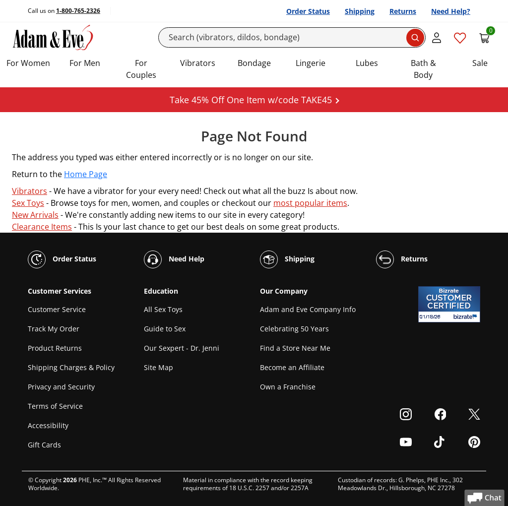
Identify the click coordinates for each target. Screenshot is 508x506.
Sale (480, 63)
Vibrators (197, 63)
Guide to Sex (165, 328)
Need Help (174, 259)
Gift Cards (44, 444)
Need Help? (450, 11)
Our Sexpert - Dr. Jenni (181, 348)
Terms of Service (55, 406)
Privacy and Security (61, 386)
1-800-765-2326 (78, 10)
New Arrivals (35, 214)
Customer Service (57, 309)
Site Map (158, 367)
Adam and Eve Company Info (308, 309)
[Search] (292, 37)
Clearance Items (42, 226)
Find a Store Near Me (295, 348)
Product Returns (55, 348)
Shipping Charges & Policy (71, 367)
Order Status (308, 11)
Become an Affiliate (292, 367)
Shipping (360, 11)
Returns (402, 11)
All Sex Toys (163, 309)
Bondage (254, 63)
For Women (28, 63)
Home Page (85, 174)
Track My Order (53, 328)
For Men (84, 63)
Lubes (367, 63)
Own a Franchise (288, 386)
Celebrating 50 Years (294, 328)
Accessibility (48, 425)
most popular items (310, 202)
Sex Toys (28, 202)
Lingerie (310, 63)
